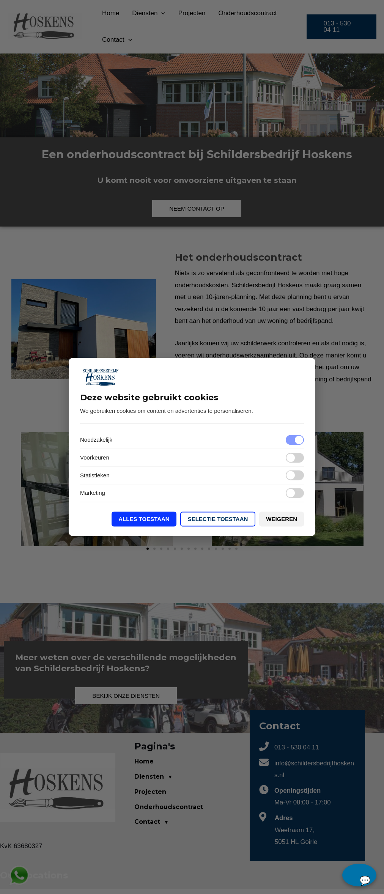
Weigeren (281, 519)
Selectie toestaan (218, 519)
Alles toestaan (143, 519)
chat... (359, 875)
